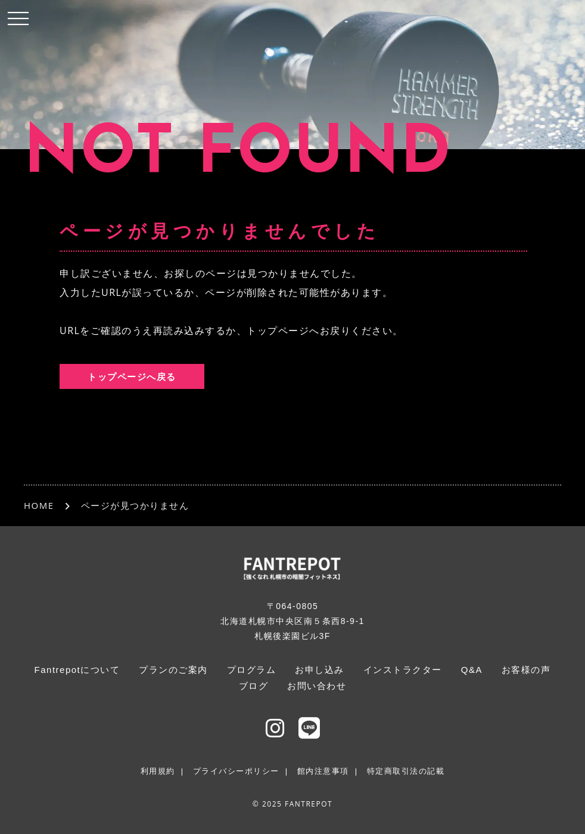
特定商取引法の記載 (406, 771)
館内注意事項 (323, 771)
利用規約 (158, 771)
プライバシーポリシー (236, 771)
